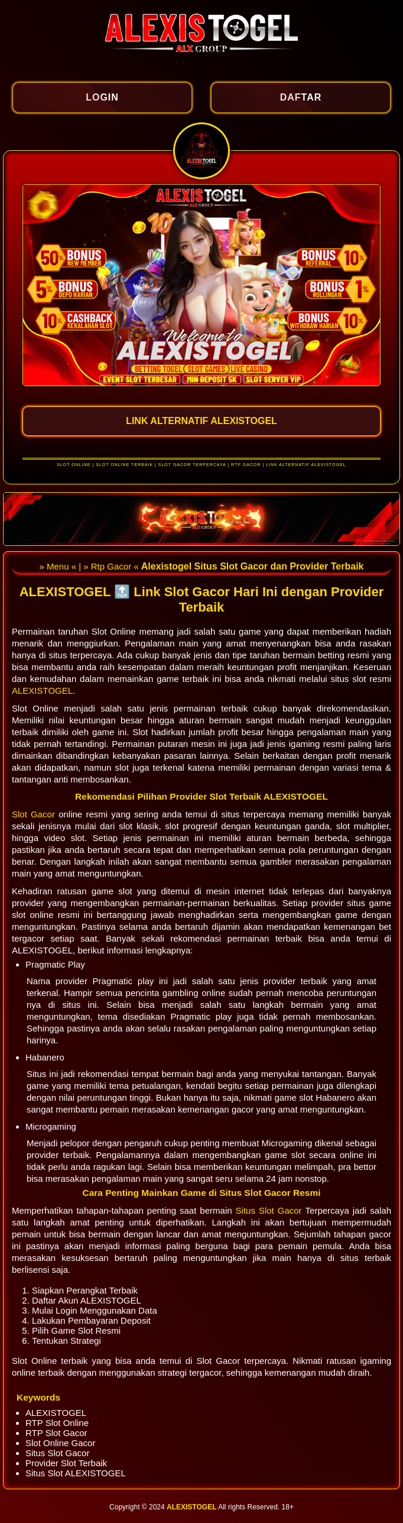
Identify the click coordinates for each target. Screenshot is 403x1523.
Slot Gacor (35, 814)
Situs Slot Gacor (271, 1210)
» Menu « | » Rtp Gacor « (90, 566)
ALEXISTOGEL (42, 690)
